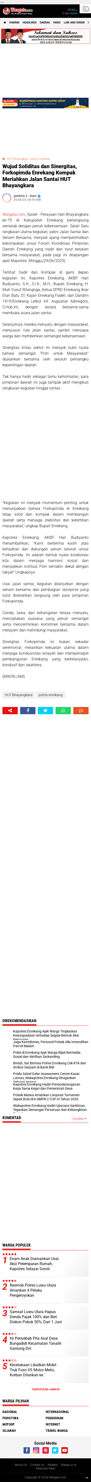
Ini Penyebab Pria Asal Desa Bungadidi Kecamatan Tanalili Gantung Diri (35, 1343)
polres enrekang (40, 158)
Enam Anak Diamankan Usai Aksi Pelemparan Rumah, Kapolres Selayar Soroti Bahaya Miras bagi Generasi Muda (34, 1268)
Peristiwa (10, 1418)
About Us (21, 1465)
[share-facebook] (27, 710)
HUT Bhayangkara (17, 158)
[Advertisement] (45, 445)
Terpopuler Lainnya (46, 1389)
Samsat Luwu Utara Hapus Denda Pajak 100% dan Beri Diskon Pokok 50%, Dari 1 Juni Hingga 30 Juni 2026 (36, 1319)
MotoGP (8, 1424)
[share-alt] (10, 710)
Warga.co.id (68, 1465)
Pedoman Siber (45, 1468)
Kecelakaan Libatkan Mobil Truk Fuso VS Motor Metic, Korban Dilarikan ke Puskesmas (33, 1372)
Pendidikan (54, 1418)
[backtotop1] (87, 1477)
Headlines (30, 22)
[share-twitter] (45, 710)
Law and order (74, 22)
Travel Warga (57, 1431)
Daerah (45, 22)
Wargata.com (13, 214)
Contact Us (37, 1465)
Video (57, 22)
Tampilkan (79, 1118)
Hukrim (14, 22)
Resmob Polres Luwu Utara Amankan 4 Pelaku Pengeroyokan (33, 1290)
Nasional (9, 1412)
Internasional (57, 1412)
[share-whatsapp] (63, 710)
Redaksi (53, 1465)
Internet (53, 1424)
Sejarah (9, 1431)
